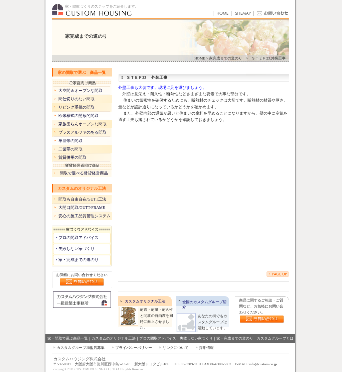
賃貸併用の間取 (72, 157)
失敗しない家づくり (76, 248)
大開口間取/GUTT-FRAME (81, 207)
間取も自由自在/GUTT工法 (82, 199)
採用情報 (206, 348)
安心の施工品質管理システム (84, 216)
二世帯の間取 (70, 149)
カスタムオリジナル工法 (145, 301)
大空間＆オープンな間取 (80, 90)
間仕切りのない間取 (76, 99)
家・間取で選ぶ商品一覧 (67, 338)
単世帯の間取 (70, 140)
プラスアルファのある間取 (82, 132)
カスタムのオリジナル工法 (82, 188)
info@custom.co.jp (263, 364)
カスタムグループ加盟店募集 (81, 348)
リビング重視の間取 (76, 107)
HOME (199, 58)
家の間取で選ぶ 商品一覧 (82, 72)
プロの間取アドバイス (78, 237)
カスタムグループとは (275, 338)
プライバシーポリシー (133, 348)
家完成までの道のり (225, 58)
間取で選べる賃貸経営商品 (84, 173)
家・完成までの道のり (78, 259)
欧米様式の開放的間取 (78, 115)
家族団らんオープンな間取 (82, 124)
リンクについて (175, 348)
